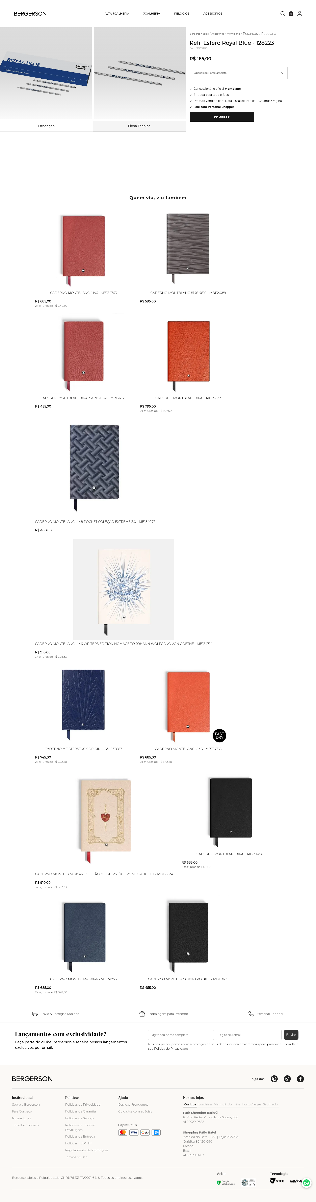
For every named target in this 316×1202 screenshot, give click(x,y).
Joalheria (151, 13)
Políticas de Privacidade (83, 1104)
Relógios (181, 13)
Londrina (205, 1104)
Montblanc (233, 89)
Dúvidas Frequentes (133, 1104)
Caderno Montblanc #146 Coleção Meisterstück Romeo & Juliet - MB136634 (104, 874)
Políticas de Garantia (80, 1111)
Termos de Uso (76, 1157)
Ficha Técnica (139, 126)
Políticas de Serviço (79, 1118)
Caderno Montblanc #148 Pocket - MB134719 (188, 979)
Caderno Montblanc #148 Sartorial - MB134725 (83, 398)
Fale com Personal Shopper (214, 107)
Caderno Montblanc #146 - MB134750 (229, 854)
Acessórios (212, 13)
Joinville (234, 1104)
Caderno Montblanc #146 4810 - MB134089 (188, 293)
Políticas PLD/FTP (78, 1143)
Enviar (291, 1035)
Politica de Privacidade (171, 1048)
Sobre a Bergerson (26, 1104)
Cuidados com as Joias (135, 1111)
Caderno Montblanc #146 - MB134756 (83, 979)
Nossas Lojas (21, 1118)
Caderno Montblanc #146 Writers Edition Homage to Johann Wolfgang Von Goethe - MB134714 (123, 644)
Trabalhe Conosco (25, 1125)
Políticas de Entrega (80, 1136)
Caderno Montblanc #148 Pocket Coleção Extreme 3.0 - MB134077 (95, 522)
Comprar (222, 117)
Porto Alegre (251, 1104)
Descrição (46, 126)
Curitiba (190, 1104)
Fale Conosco (22, 1111)
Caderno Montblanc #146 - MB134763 (83, 293)
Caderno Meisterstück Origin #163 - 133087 (83, 749)
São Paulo (270, 1104)
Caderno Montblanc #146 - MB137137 (188, 398)
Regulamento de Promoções (86, 1150)
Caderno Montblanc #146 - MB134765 (188, 749)
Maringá (220, 1104)
